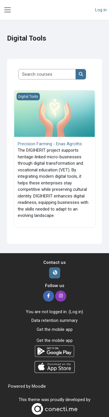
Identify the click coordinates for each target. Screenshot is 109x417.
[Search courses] (47, 74)
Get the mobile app (55, 329)
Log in (101, 9)
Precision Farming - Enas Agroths (50, 143)
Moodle (39, 386)
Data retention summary (54, 320)
